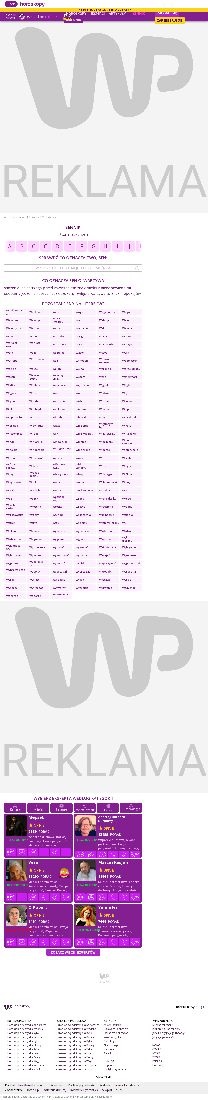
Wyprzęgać (83, 571)
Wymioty (81, 555)
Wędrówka (83, 385)
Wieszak (81, 417)
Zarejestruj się (170, 20)
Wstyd (33, 523)
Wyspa (80, 579)
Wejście (11, 369)
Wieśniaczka (130, 417)
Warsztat (81, 344)
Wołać (10, 490)
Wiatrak (104, 393)
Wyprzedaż (60, 571)
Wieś (102, 417)
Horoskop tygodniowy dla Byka (74, 1041)
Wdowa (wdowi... (105, 360)
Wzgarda (12, 596)
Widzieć (104, 401)
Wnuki (33, 482)
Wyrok (10, 579)
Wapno (33, 336)
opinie (39, 825)
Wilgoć (33, 433)
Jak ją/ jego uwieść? (163, 1037)
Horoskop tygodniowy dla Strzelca (75, 1069)
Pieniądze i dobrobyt (116, 1029)
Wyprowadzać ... (15, 571)
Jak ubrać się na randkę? (166, 1029)
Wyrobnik (105, 571)
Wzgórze (35, 596)
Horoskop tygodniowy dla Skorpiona (77, 1065)
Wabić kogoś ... (14, 312)
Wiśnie (33, 466)
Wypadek (12, 563)
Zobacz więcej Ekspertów (73, 952)
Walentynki (13, 328)
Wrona (80, 498)
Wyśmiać (11, 588)
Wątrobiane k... (37, 360)
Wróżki (156, 1057)
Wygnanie (35, 539)
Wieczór (127, 401)
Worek (57, 490)
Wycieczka (82, 531)
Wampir (127, 328)
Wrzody (127, 506)
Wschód (58, 515)
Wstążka (127, 515)
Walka (57, 328)
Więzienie (82, 425)
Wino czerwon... (128, 441)
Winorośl (104, 450)
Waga (79, 312)
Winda (10, 442)
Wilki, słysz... (107, 433)
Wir (101, 458)
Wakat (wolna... (58, 320)
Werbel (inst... (131, 369)
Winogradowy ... (62, 449)
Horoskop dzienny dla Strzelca (24, 1069)
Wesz (102, 377)
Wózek (33, 498)
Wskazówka (83, 515)
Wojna (80, 482)
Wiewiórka (36, 425)
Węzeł (33, 393)
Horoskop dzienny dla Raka (23, 1049)
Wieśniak (12, 425)
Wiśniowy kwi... (59, 466)
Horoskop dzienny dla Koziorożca (27, 1025)
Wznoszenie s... (60, 595)
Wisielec (127, 458)
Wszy (56, 523)
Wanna (10, 336)
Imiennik (73, 20)
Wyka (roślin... (127, 539)
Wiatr (79, 393)
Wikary (126, 425)
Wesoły (80, 377)
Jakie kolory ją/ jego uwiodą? (168, 1033)
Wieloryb (81, 409)
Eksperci (97, 13)
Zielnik (108, 1053)
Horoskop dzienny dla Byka (23, 1041)
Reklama (105, 1085)
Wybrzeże (59, 531)
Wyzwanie (105, 588)
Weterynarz (130, 377)
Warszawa (59, 344)
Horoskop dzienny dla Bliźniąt (24, 1045)
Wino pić (11, 450)
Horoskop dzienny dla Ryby (23, 1033)
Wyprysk (34, 571)
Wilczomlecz (14, 433)
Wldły (10, 474)
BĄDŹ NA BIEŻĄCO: (190, 1007)
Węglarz (127, 385)
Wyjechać (105, 539)
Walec (126, 320)
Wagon (126, 312)
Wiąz (125, 393)
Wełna (80, 369)
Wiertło (34, 417)
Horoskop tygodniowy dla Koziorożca (77, 1025)
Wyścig (126, 579)
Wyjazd (80, 539)
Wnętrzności (14, 482)
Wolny (126, 482)
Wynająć (104, 555)
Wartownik (106, 344)
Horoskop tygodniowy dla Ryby (74, 1033)
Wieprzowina (14, 417)
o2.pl (119, 1090)
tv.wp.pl (107, 1090)
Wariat (103, 336)
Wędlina (34, 385)
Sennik (139, 13)
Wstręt (10, 523)
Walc (79, 320)
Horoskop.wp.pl (19, 216)
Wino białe (106, 442)
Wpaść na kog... (59, 498)
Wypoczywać (107, 563)
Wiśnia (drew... (11, 466)
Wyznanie (82, 588)
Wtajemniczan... (109, 523)
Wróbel (127, 498)
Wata (9, 352)
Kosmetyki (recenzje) (84, 1090)
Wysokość (59, 579)
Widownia (59, 401)
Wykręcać (82, 547)
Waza (33, 352)
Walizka (34, 328)
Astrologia (110, 1041)
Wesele (11, 377)
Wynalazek (129, 555)
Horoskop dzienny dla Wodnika (25, 1029)
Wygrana (58, 539)
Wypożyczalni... (132, 563)
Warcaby (58, 336)
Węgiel (103, 385)
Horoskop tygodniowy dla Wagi (74, 1061)
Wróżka (57, 506)
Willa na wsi (130, 433)
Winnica (81, 442)
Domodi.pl (32, 1090)
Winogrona (83, 450)
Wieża (56, 425)
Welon (57, 369)
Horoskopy (76, 13)
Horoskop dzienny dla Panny (23, 1057)
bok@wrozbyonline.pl (32, 1085)
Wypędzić (59, 563)
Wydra (126, 531)
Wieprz (126, 409)
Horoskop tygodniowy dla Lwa (73, 1053)
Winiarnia (35, 442)
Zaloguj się (167, 13)
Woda (56, 482)
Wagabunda (107, 312)
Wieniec (104, 409)
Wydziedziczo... (16, 539)
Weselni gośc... (34, 376)
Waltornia (82, 328)
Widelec (34, 401)
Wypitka (81, 563)
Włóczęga (105, 474)
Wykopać (58, 547)
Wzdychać (128, 588)
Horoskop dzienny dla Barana (24, 1037)
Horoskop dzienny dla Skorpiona (26, 1065)
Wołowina (35, 490)
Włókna (127, 474)
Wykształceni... (108, 547)
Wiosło (10, 458)
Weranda (105, 369)
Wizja (102, 466)
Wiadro (57, 393)
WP (5, 216)
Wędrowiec (60, 385)
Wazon (80, 352)
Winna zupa (60, 442)
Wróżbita (35, 506)
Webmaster (129, 360)
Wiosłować (36, 458)
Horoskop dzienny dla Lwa (22, 1053)
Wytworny (59, 588)
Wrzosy (34, 515)
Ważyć (103, 352)
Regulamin (110, 1065)
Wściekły (81, 523)
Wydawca (105, 531)
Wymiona (35, 555)
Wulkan (11, 531)
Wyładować (13, 555)
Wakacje (34, 320)
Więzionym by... (106, 425)
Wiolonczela (130, 450)
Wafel (56, 312)
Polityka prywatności (116, 1069)
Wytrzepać (36, 588)
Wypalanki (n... (36, 563)
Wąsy (125, 352)
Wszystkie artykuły (127, 1085)
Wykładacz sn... (13, 547)
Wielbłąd (35, 409)
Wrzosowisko (14, 515)
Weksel (34, 369)
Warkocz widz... (35, 344)
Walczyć (104, 320)
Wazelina (59, 352)
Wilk (55, 433)
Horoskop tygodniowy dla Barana (75, 1037)
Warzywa (128, 344)
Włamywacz (60, 474)
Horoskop (158, 1065)
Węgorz (11, 393)
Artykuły (119, 13)
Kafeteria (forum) (54, 1090)
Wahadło (12, 320)
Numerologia (111, 1045)
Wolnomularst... (109, 482)
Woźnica (104, 490)
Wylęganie (129, 547)
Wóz (9, 498)
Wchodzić (82, 360)
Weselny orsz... (58, 376)
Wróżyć (80, 506)
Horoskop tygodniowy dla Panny (74, 1057)
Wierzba (58, 417)
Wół (124, 490)
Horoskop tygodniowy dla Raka (74, 1049)
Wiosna (57, 458)
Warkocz (127, 336)
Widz (79, 401)
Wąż (55, 360)
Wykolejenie (37, 547)
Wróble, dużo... (11, 506)
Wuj (124, 523)
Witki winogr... (81, 466)
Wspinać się (106, 515)
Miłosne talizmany (162, 1025)
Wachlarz (35, 312)
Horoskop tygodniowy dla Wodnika (76, 1029)
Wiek (9, 409)
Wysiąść (34, 579)
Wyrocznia (129, 571)
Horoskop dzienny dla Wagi (23, 1061)
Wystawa (105, 579)
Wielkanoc (59, 409)
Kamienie (109, 1049)
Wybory (34, 531)
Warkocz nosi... (11, 344)
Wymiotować (61, 555)
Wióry (79, 458)
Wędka (10, 385)
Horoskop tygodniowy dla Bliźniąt (75, 1045)
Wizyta (126, 466)
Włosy (79, 474)
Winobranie (36, 450)
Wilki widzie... (84, 433)
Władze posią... (34, 474)
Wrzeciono (106, 506)
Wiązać (10, 401)
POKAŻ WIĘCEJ (104, 1077)
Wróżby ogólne (113, 1037)
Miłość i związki (112, 1025)
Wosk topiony (84, 490)
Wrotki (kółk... (107, 498)
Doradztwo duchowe (116, 1033)
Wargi (80, 336)
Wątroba (11, 360)
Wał (101, 328)
